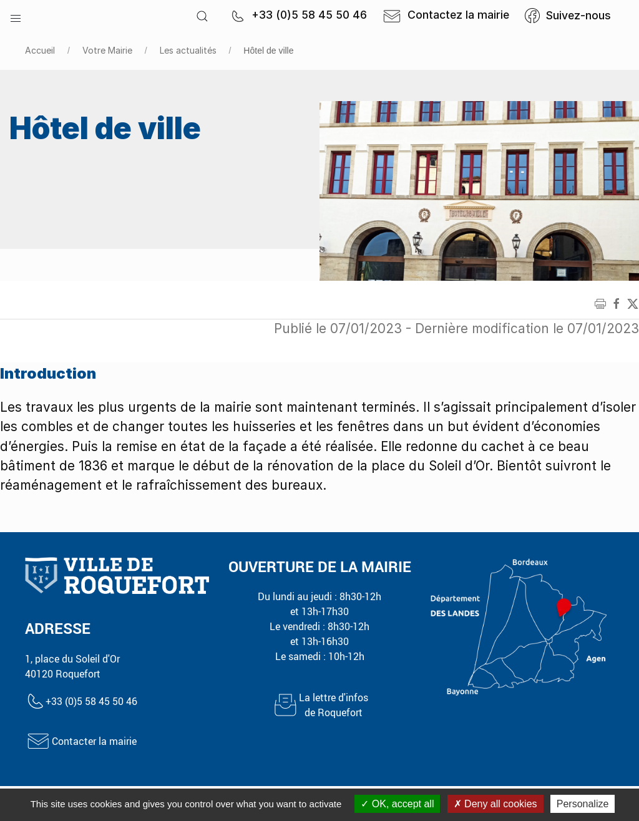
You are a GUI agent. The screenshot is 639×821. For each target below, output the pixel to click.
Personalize (583, 804)
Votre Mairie (107, 50)
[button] (15, 15)
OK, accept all (397, 804)
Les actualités (188, 50)
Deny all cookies (495, 804)
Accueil (40, 50)
